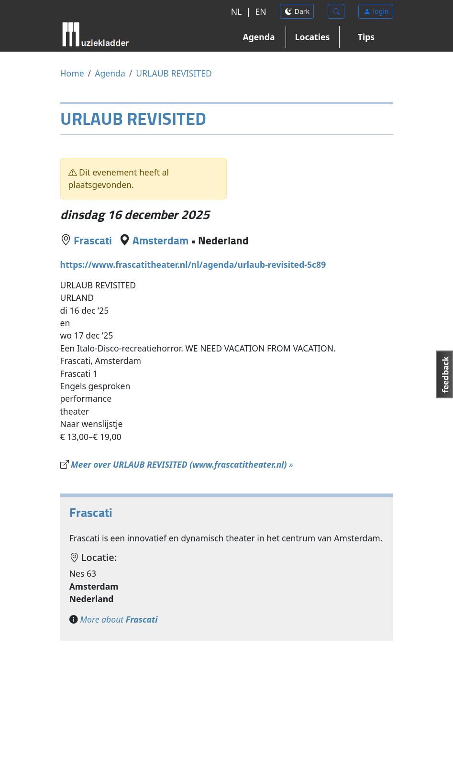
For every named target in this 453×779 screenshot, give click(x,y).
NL (236, 11)
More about (118, 619)
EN (260, 11)
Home (72, 73)
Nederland (223, 240)
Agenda (259, 37)
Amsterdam (160, 240)
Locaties (312, 37)
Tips (366, 37)
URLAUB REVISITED (174, 73)
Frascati (93, 240)
